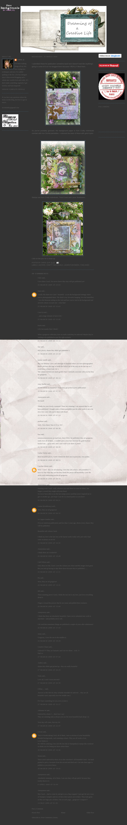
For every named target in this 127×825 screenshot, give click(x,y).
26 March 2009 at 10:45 (49, 543)
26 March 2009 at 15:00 (49, 606)
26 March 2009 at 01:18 (49, 391)
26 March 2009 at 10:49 (49, 556)
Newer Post (36, 813)
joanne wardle (42, 360)
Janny (40, 634)
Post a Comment (37, 809)
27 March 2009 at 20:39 (49, 683)
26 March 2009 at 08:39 (49, 447)
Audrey (40, 663)
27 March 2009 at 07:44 (49, 657)
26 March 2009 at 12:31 (49, 572)
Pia (39, 578)
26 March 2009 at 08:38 (49, 428)
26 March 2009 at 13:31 (49, 585)
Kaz (39, 434)
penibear (41, 421)
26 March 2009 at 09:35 (49, 513)
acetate (41, 265)
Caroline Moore (43, 466)
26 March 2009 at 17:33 (49, 628)
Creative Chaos (43, 647)
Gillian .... (41, 689)
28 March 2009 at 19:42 (49, 769)
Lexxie (40, 732)
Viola (40, 676)
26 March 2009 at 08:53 (49, 460)
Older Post (90, 813)
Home (63, 813)
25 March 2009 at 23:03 (49, 285)
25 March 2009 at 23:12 (49, 341)
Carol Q (20, 60)
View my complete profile (13, 89)
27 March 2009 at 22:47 (49, 726)
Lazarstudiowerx (71, 265)
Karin (40, 325)
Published (84, 265)
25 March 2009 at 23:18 (49, 354)
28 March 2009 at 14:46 (49, 750)
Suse (39, 291)
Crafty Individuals (54, 265)
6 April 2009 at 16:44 (48, 784)
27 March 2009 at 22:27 (49, 704)
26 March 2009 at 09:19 (49, 479)
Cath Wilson (42, 562)
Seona (40, 756)
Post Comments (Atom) (49, 817)
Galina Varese (42, 453)
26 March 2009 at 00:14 (49, 378)
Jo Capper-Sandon (44, 519)
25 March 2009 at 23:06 (49, 319)
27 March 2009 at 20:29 (49, 670)
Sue (39, 347)
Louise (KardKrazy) (45, 506)
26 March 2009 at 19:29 (49, 641)
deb (39, 591)
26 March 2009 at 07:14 (49, 415)
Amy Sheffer (42, 384)
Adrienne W (42, 710)
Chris (39, 278)
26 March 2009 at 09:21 (49, 500)
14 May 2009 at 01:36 (48, 803)
